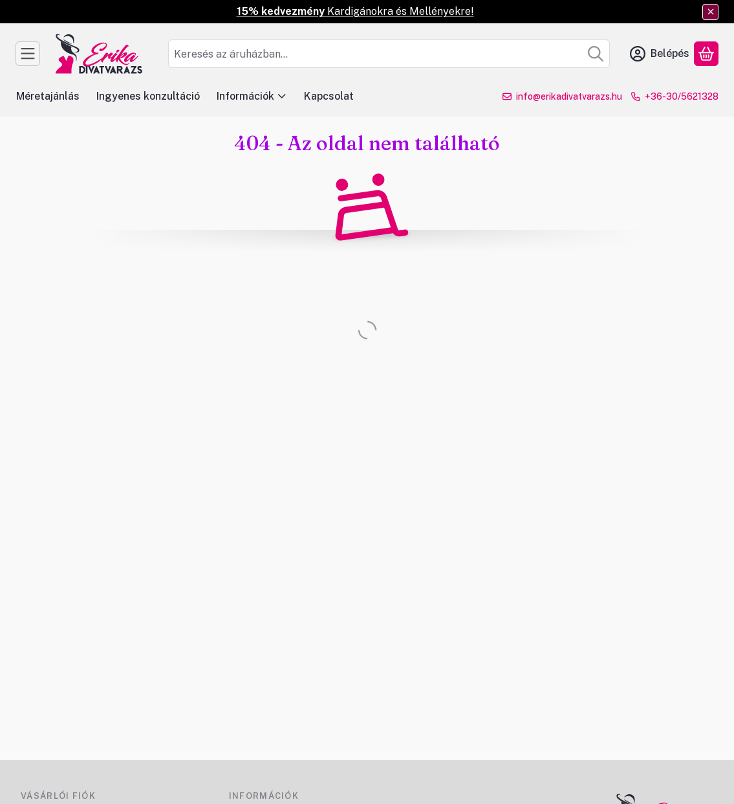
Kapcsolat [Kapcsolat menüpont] (329, 96)
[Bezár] (710, 12)
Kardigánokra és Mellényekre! (355, 11)
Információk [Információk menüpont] (252, 96)
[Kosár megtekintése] (706, 53)
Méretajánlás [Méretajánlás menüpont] (48, 96)
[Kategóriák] (28, 53)
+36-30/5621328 (681, 96)
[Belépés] (659, 53)
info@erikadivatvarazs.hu (569, 96)
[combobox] (389, 53)
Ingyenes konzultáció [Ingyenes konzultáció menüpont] (148, 96)
